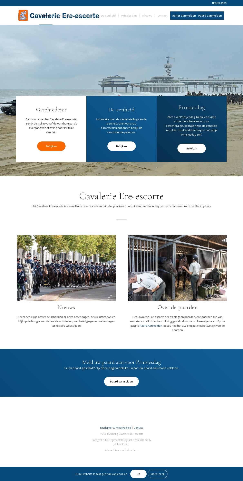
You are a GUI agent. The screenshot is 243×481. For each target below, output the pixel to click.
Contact (138, 427)
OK (138, 474)
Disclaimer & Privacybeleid (115, 427)
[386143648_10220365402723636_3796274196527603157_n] (171, 268)
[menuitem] (218, 3)
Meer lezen (158, 474)
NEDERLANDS (219, 2)
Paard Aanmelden (144, 325)
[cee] (63, 268)
